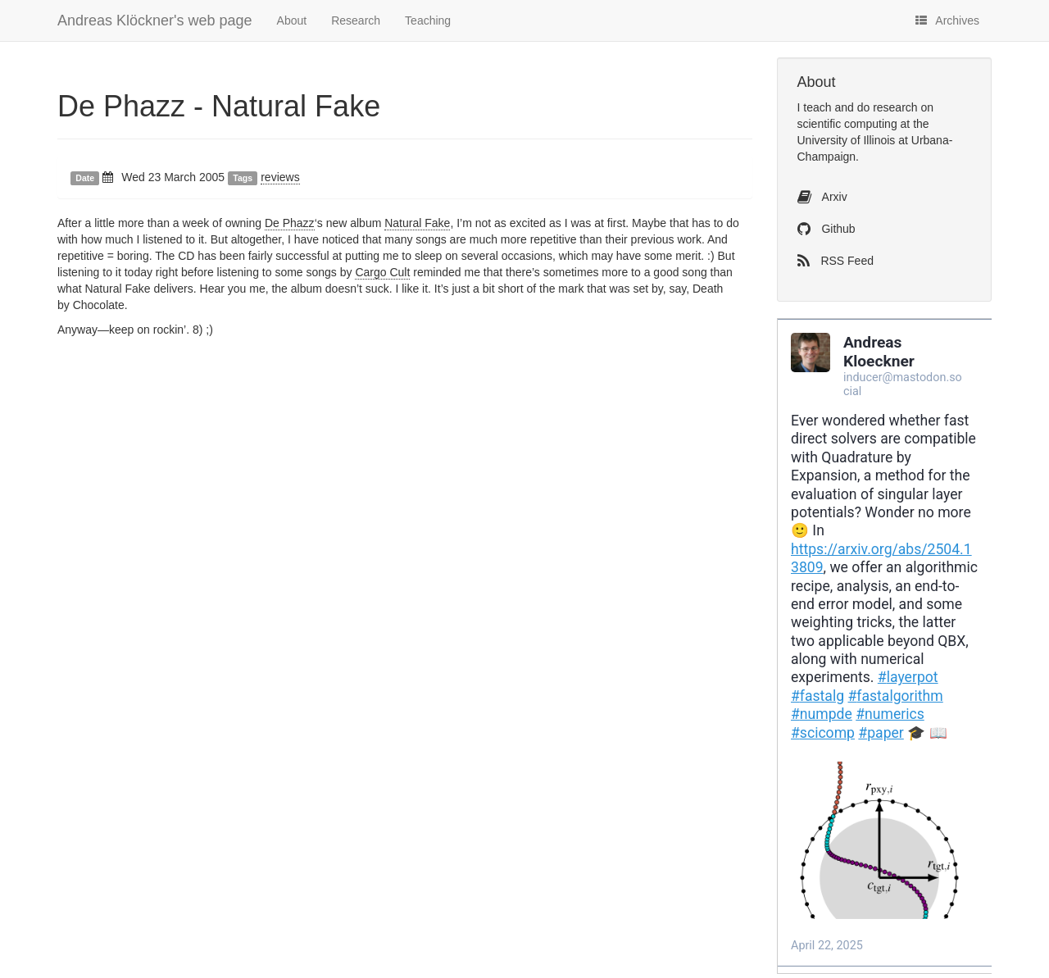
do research (887, 107)
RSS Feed (835, 260)
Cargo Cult (382, 272)
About (292, 20)
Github (826, 228)
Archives (947, 20)
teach (817, 107)
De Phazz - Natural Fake (218, 106)
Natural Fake (417, 223)
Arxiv (822, 196)
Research (355, 20)
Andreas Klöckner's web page (154, 20)
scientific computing (847, 123)
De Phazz (290, 223)
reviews (280, 177)
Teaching (428, 20)
